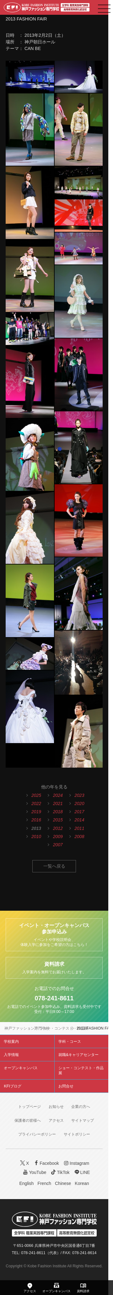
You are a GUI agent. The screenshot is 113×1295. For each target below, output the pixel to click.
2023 (79, 795)
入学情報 (11, 1055)
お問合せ (65, 1086)
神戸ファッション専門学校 (27, 1028)
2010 (36, 836)
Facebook (46, 1163)
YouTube (34, 1172)
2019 (36, 811)
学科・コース (69, 1041)
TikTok (59, 1172)
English (26, 1183)
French (44, 1183)
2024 (58, 795)
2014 (79, 819)
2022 (36, 803)
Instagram (76, 1163)
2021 (58, 803)
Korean (82, 1183)
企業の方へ (80, 1106)
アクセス (56, 1120)
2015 (58, 819)
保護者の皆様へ (27, 1120)
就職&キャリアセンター (78, 1055)
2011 (79, 828)
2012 (58, 828)
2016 (36, 819)
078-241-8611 (54, 998)
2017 (79, 811)
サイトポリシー (77, 1134)
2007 (58, 844)
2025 (36, 795)
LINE (81, 1172)
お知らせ (56, 1106)
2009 (58, 836)
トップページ (29, 1106)
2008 (79, 836)
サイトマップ (82, 1120)
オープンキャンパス (21, 1068)
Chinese (63, 1183)
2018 (58, 811)
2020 (79, 803)
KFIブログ (12, 1086)
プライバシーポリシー (37, 1134)
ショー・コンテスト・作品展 (63, 1028)
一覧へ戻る (54, 866)
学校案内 (11, 1041)
